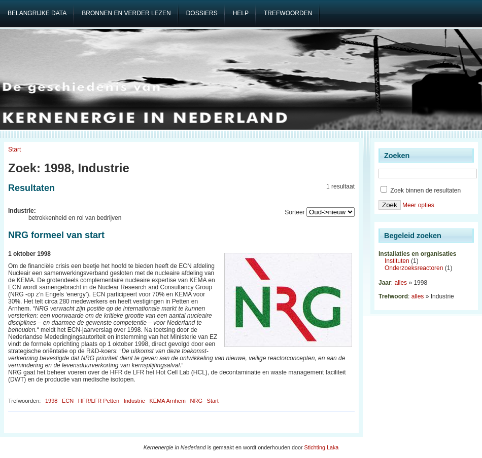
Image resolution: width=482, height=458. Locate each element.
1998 (51, 401)
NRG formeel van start (56, 235)
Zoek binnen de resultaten (421, 190)
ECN (68, 401)
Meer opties (418, 205)
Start (14, 149)
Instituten (397, 260)
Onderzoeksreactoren (414, 268)
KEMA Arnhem (167, 401)
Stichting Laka (321, 447)
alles (400, 282)
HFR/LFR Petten (98, 401)
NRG (196, 401)
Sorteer (294, 212)
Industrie (134, 401)
